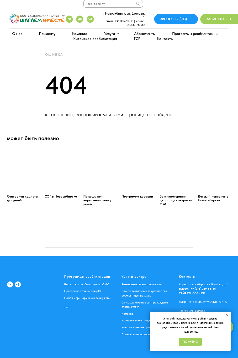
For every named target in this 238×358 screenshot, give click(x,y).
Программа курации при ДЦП (83, 291)
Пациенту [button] (47, 33)
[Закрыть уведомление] (227, 315)
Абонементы (144, 33)
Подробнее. (190, 331)
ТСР (66, 306)
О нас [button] (17, 33)
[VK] (10, 284)
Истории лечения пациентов (139, 320)
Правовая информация (136, 334)
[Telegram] (69, 19)
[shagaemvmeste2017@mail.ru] (79, 19)
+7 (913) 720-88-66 (203, 288)
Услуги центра (134, 276)
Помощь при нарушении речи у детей (87, 298)
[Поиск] (138, 3)
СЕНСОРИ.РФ (196, 293)
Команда (79, 33)
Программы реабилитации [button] (195, 33)
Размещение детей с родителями (142, 284)
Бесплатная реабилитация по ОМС (86, 284)
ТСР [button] (137, 38)
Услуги (110, 33)
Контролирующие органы (138, 327)
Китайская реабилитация (95, 38)
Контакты (165, 38)
